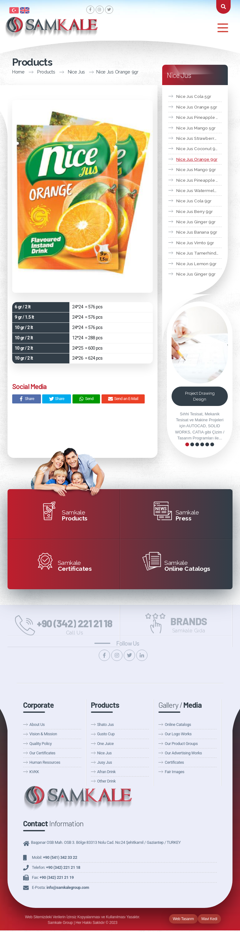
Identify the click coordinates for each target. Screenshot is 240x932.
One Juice (105, 743)
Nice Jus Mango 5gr (196, 127)
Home (10, 71)
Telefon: (56, 867)
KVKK (34, 771)
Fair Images (174, 771)
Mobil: (54, 857)
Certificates (174, 762)
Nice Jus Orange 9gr (109, 71)
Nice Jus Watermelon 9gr (199, 190)
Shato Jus (105, 724)
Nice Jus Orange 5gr (196, 106)
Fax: (53, 877)
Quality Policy (40, 743)
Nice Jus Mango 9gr (196, 169)
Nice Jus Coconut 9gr (197, 148)
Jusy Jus (104, 762)
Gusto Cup (106, 734)
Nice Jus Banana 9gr (196, 232)
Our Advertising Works (183, 753)
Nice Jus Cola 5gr (193, 96)
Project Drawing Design (200, 396)
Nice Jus (68, 71)
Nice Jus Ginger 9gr (195, 221)
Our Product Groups (181, 743)
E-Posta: (60, 887)
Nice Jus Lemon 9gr (196, 263)
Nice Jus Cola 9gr (194, 200)
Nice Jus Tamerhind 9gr (199, 253)
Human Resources (44, 762)
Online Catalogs (178, 724)
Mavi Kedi (210, 919)
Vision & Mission (43, 734)
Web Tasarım (183, 919)
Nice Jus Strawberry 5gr (199, 138)
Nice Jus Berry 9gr (194, 211)
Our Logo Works (178, 734)
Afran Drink (106, 771)
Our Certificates (42, 753)
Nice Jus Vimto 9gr (195, 242)
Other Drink (106, 781)
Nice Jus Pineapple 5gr (199, 117)
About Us (37, 724)
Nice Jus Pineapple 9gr (199, 180)
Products (38, 71)
